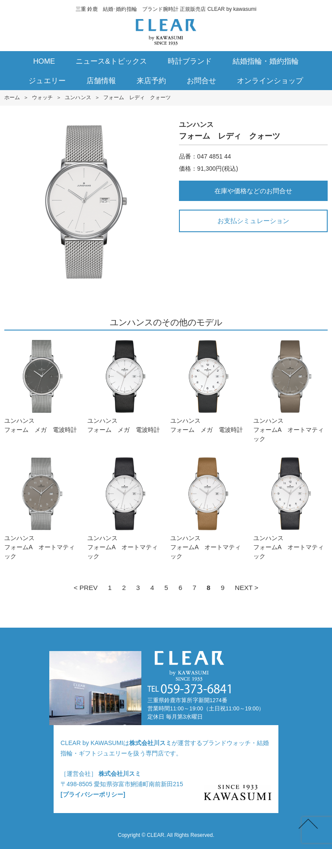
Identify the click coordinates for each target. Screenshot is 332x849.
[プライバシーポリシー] (93, 794)
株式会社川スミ (150, 742)
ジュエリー (47, 81)
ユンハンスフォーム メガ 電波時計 (41, 386)
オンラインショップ (270, 81)
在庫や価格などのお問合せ (253, 190)
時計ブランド (190, 61)
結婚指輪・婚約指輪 (266, 61)
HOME (44, 61)
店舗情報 (101, 81)
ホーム (12, 97)
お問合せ (201, 81)
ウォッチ (42, 97)
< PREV (85, 587)
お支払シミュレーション (253, 220)
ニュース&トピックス (111, 61)
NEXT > (246, 587)
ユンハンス (78, 97)
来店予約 (151, 81)
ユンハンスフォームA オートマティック (290, 390)
